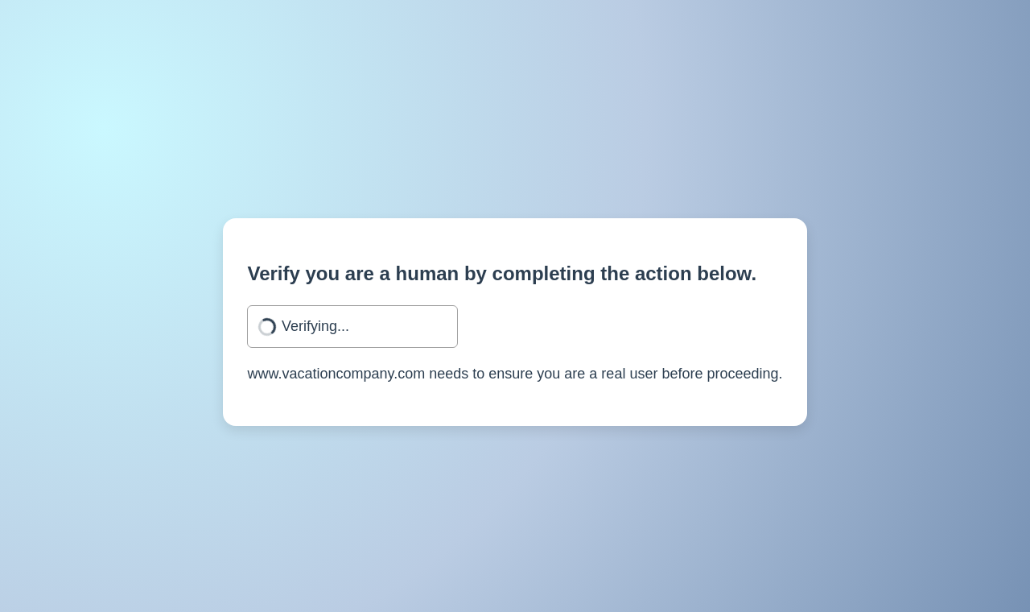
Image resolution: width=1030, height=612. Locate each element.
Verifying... (315, 326)
